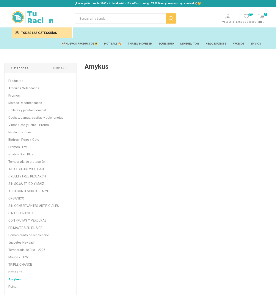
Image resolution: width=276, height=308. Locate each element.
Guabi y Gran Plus (20, 154)
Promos (14, 95)
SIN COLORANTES (21, 213)
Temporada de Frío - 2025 (26, 250)
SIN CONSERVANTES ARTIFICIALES (33, 206)
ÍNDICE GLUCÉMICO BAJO (26, 169)
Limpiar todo (61, 68)
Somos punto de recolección (29, 235)
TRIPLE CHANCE (20, 265)
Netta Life (15, 272)
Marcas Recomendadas (25, 103)
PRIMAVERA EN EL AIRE (25, 228)
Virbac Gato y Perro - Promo (28, 125)
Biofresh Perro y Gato (23, 140)
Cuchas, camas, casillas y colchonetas (35, 118)
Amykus (14, 279)
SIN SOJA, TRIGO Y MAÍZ (26, 184)
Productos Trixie (19, 132)
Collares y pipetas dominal (27, 110)
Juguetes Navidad (21, 242)
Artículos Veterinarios (23, 88)
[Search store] (120, 18)
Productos (15, 81)
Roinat (12, 287)
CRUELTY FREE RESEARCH (27, 176)
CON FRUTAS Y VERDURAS (27, 220)
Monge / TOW (18, 257)
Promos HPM (17, 147)
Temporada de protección (26, 162)
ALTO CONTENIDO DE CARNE (29, 191)
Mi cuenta (228, 21)
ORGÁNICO (16, 198)
